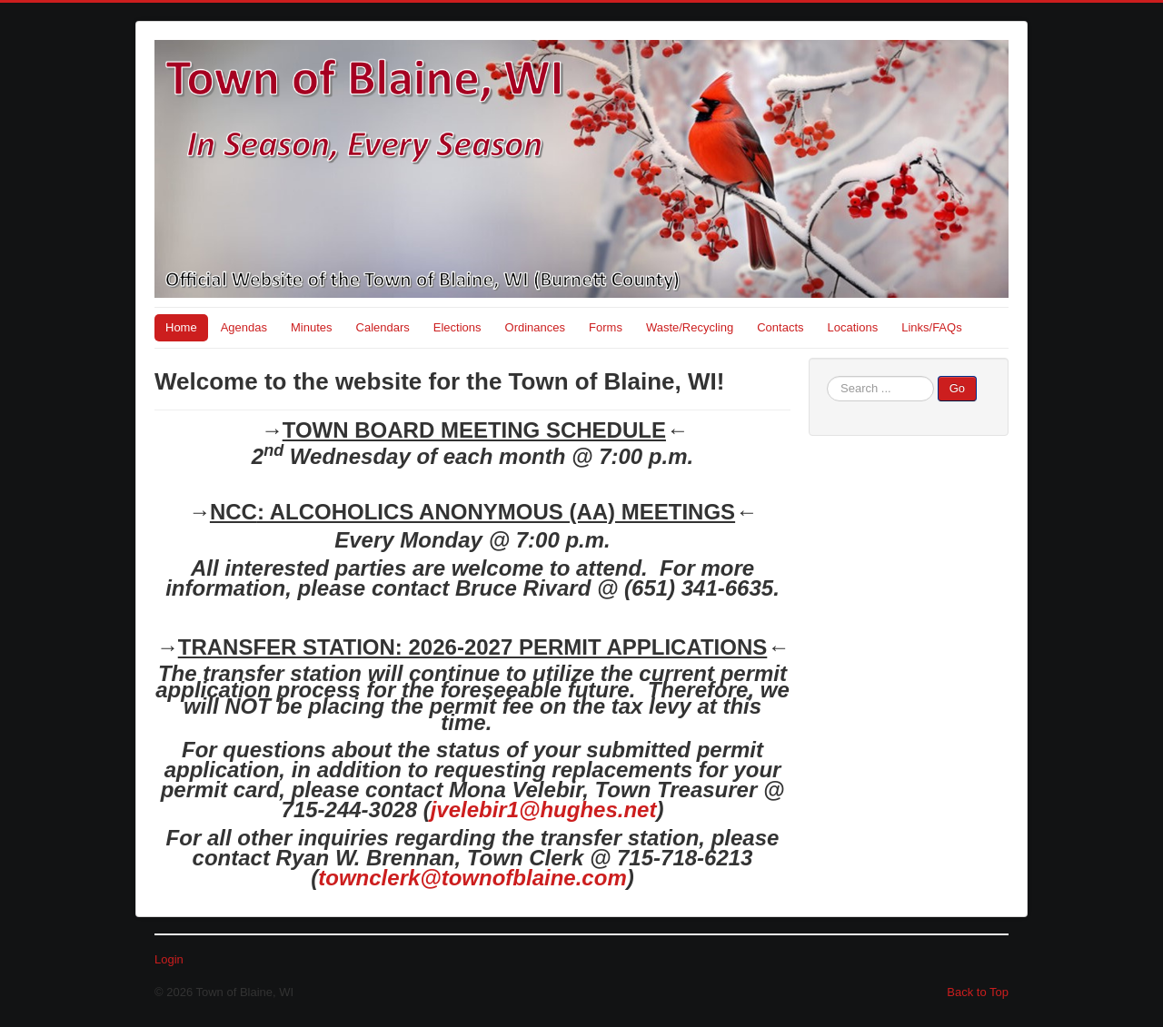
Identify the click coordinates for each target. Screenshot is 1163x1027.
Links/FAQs (931, 327)
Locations (853, 327)
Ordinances (535, 327)
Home (181, 327)
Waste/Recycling (689, 327)
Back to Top (978, 992)
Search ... (827, 376)
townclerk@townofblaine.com (472, 877)
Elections (457, 327)
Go (957, 388)
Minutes (312, 327)
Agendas (244, 327)
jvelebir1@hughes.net (544, 809)
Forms (605, 327)
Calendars (383, 327)
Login (169, 959)
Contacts (780, 327)
